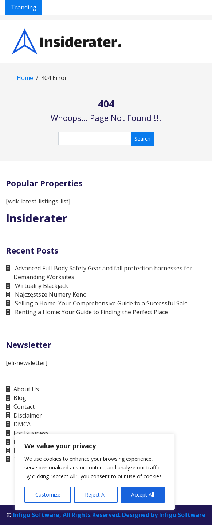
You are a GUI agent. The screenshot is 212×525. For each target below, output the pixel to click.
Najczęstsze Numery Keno (51, 294)
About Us (26, 389)
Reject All (96, 494)
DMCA (22, 424)
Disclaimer (27, 415)
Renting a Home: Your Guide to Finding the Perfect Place (91, 312)
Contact (24, 407)
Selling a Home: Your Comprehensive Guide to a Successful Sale (101, 303)
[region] (95, 472)
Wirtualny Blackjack (41, 286)
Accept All (142, 494)
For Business (31, 433)
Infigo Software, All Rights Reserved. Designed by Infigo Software (109, 515)
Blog (19, 398)
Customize (47, 494)
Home (25, 78)
